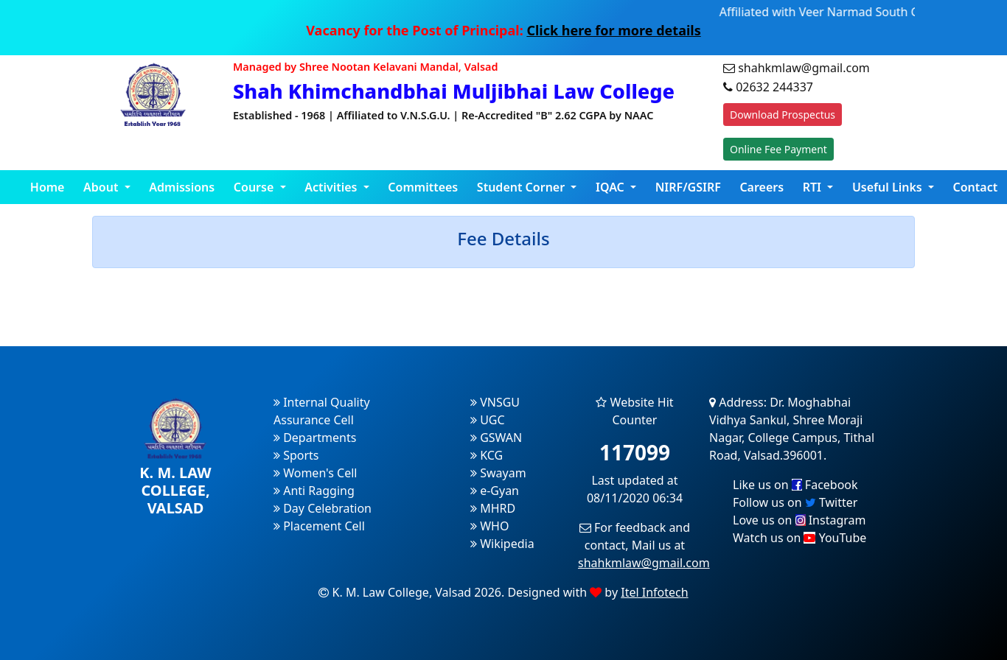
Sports (296, 455)
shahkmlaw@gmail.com (644, 563)
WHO (489, 526)
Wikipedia (502, 544)
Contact (975, 187)
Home (47, 187)
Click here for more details (613, 30)
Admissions (182, 187)
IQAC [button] (611, 187)
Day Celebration (322, 508)
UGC (487, 420)
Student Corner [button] (522, 187)
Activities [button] (332, 187)
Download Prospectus (782, 115)
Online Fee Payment (778, 149)
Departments (314, 437)
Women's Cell (315, 473)
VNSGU (495, 402)
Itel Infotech (654, 592)
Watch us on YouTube (799, 538)
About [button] (102, 187)
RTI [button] (813, 187)
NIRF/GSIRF (688, 187)
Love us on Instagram (799, 520)
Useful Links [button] (888, 187)
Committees (423, 187)
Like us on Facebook (795, 485)
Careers (761, 187)
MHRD (492, 508)
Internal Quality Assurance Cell (321, 411)
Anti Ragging (314, 490)
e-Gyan (494, 490)
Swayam (498, 473)
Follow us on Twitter (795, 502)
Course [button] (255, 187)
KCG (486, 455)
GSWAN (496, 437)
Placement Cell (319, 526)
